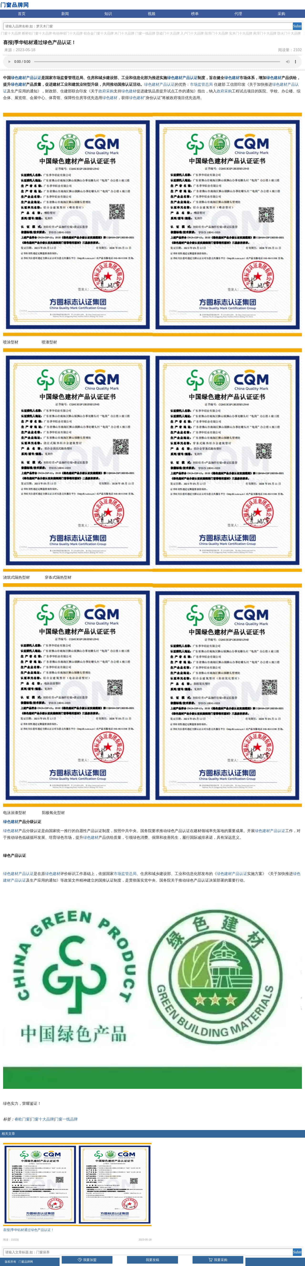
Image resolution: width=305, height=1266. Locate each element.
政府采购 (106, 91)
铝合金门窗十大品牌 (99, 33)
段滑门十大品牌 (216, 33)
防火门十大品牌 (289, 33)
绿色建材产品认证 (26, 78)
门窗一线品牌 (145, 33)
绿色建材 (231, 78)
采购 (281, 14)
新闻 (65, 14)
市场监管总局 (201, 84)
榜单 (195, 14)
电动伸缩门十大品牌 (68, 33)
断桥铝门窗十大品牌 (37, 33)
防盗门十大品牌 (168, 33)
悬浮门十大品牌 (264, 33)
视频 (151, 14)
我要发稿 (152, 1260)
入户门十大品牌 (192, 33)
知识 (108, 14)
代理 (238, 14)
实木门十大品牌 (240, 33)
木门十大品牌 (124, 33)
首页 (21, 14)
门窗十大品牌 (11, 33)
